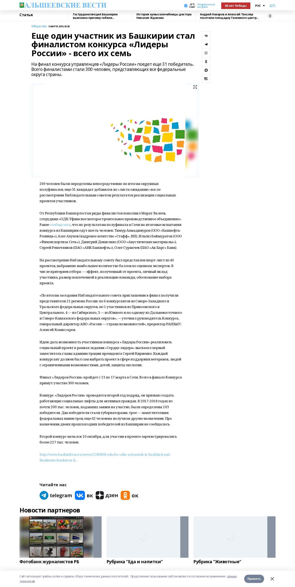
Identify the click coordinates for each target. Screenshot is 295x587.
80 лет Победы (236, 6)
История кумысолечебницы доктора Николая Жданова (164, 16)
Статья (26, 15)
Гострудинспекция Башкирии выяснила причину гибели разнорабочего (95, 16)
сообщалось (60, 224)
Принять (254, 579)
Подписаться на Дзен (206, 5)
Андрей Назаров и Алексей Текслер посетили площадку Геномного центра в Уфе (229, 16)
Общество (39, 26)
